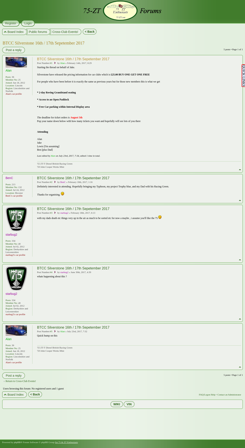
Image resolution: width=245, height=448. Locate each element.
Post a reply (13, 50)
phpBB (17, 442)
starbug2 (64, 213)
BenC (63, 182)
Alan (62, 63)
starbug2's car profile (15, 255)
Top (240, 170)
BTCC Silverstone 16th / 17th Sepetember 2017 (43, 43)
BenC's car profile (14, 195)
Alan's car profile (14, 94)
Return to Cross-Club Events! (21, 381)
